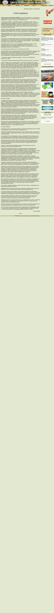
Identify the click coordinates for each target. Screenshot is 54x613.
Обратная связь (47, 114)
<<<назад (47, 121)
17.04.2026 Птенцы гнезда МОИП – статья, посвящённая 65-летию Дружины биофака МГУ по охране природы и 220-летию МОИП (47, 38)
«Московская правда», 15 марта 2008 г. (32, 8)
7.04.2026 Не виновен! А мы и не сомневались (45, 49)
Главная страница (47, 113)
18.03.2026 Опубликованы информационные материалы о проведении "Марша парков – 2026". (47, 60)
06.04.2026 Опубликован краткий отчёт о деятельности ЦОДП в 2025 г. (46, 54)
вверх (20, 213)
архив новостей (47, 64)
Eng (3, 5)
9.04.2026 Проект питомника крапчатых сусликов (46, 44)
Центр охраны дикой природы (25, 215)
